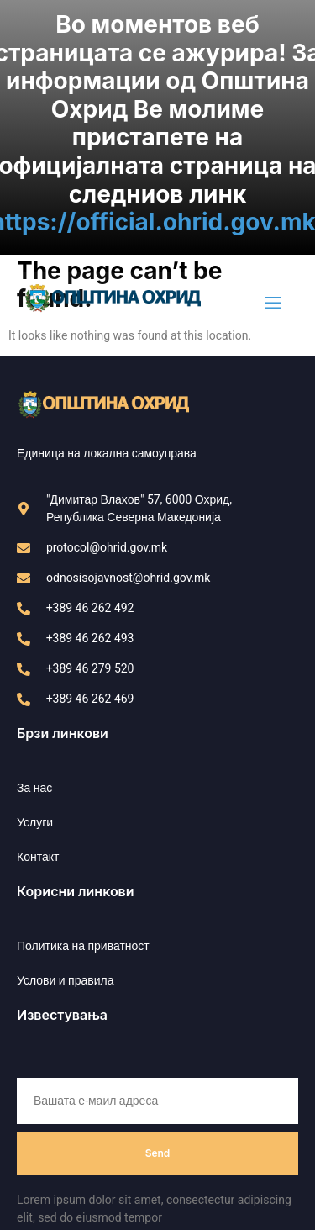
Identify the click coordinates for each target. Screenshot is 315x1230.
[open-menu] (272, 288)
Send (158, 1138)
